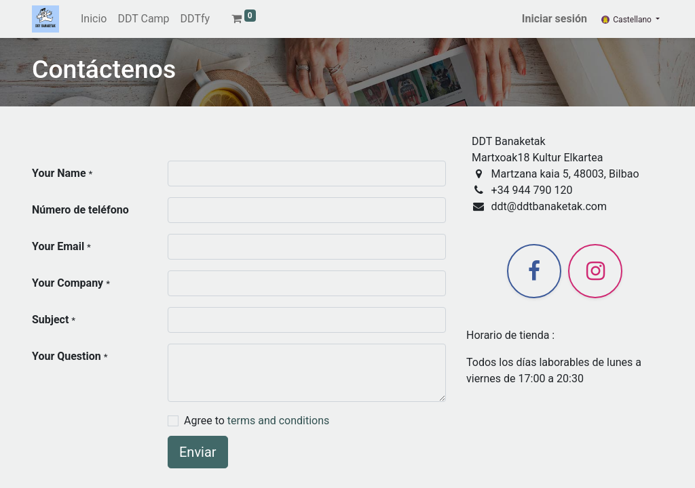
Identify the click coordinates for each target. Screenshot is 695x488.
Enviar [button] (198, 452)
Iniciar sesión (554, 18)
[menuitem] (93, 19)
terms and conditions (278, 420)
